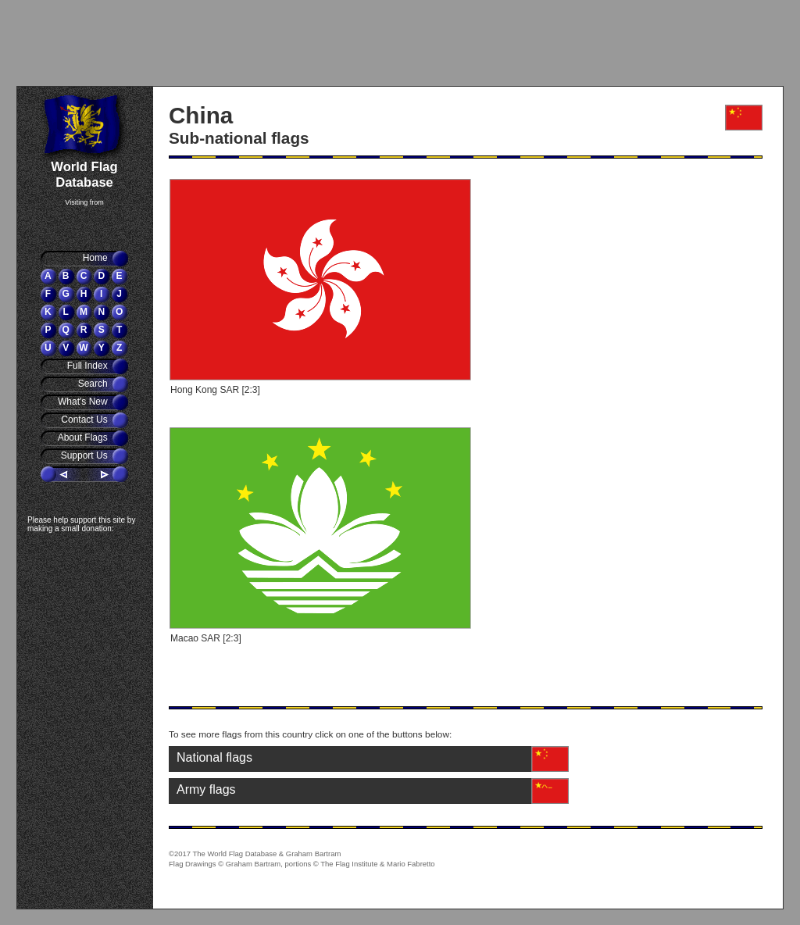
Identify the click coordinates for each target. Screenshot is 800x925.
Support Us (85, 455)
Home (96, 257)
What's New (84, 401)
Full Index (88, 365)
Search (94, 383)
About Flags (84, 437)
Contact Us (85, 419)
